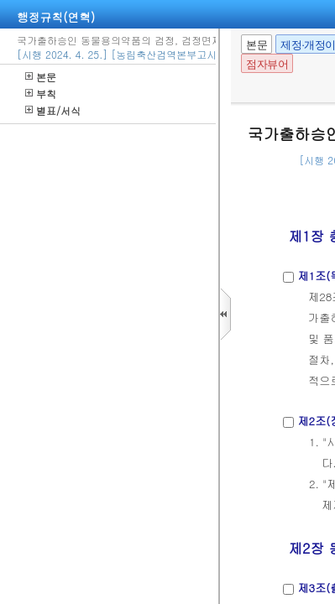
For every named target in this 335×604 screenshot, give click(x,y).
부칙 (40, 93)
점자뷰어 (267, 64)
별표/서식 (53, 110)
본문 (40, 77)
